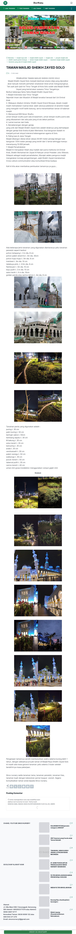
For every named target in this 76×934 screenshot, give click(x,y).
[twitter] (15, 786)
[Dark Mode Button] (71, 3)
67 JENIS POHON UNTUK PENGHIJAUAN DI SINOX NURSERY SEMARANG (59, 864)
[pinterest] (28, 786)
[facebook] (11, 786)
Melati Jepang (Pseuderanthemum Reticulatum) (57, 914)
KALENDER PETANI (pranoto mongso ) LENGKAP (60, 826)
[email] (32, 786)
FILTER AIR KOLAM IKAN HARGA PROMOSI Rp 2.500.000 (61, 876)
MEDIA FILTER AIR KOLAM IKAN (61, 887)
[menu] (5, 3)
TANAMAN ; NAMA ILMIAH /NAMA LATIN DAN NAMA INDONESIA (59, 852)
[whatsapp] (19, 786)
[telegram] (23, 786)
